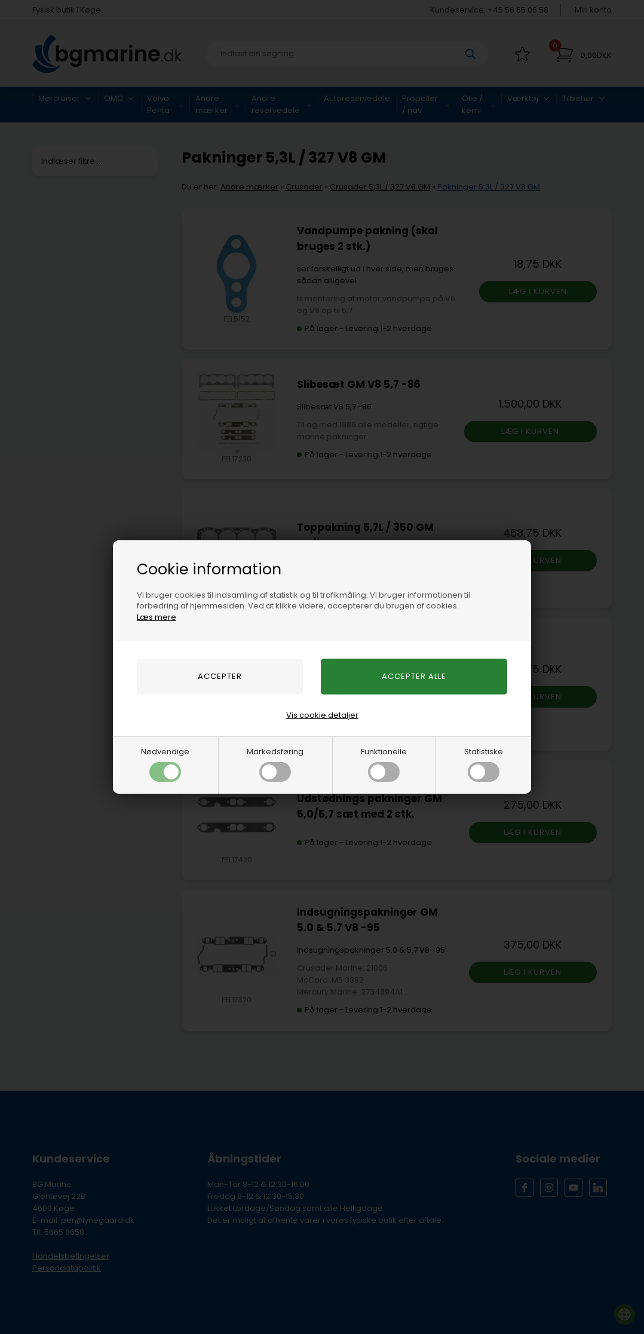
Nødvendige (165, 764)
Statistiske (483, 764)
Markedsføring (275, 764)
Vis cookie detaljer (322, 715)
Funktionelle (384, 764)
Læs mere (156, 617)
